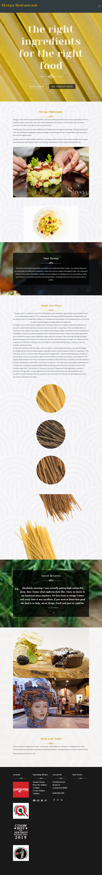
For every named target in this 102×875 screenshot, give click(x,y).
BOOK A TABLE (36, 86)
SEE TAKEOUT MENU (62, 86)
